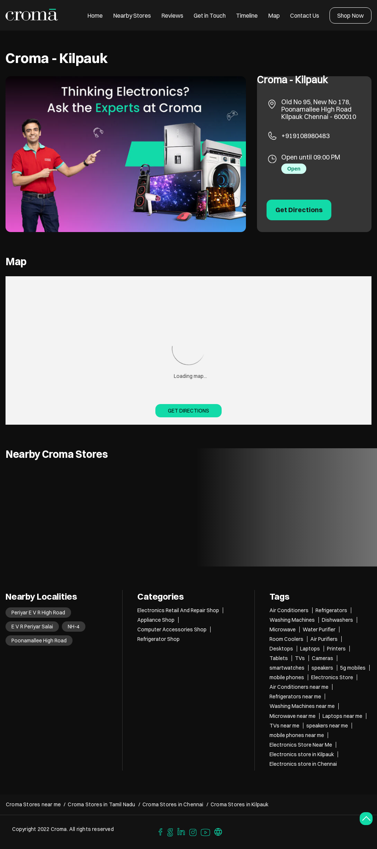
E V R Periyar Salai (32, 626)
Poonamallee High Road (39, 640)
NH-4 (74, 626)
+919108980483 (305, 135)
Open (293, 169)
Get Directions (188, 410)
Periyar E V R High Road (38, 612)
